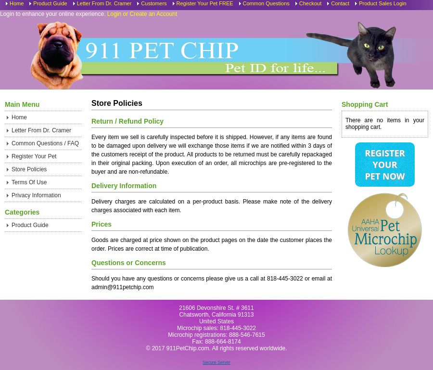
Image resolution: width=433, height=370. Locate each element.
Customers (153, 3)
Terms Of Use (29, 182)
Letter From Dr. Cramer (104, 3)
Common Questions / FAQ (45, 143)
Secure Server (216, 362)
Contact (340, 3)
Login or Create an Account (142, 14)
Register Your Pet (34, 156)
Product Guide (50, 3)
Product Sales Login (382, 3)
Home (17, 3)
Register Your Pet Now (385, 164)
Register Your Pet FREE (205, 3)
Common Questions (266, 3)
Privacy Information (36, 195)
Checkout (310, 3)
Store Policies (29, 169)
